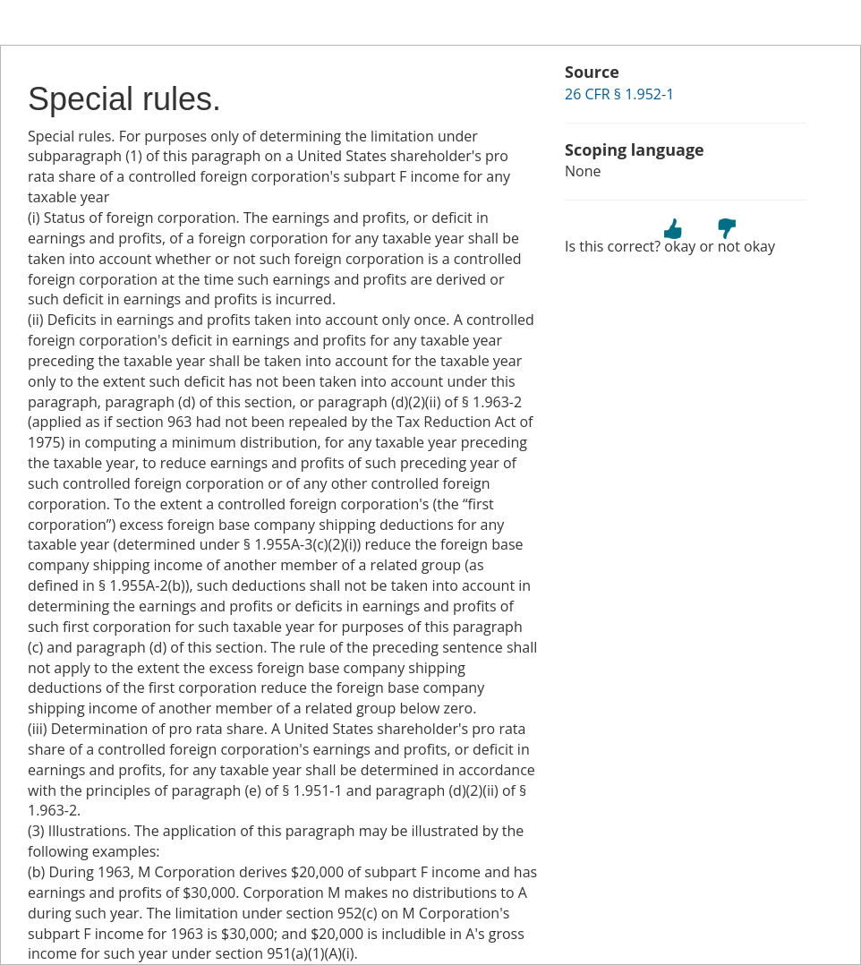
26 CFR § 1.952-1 (619, 94)
